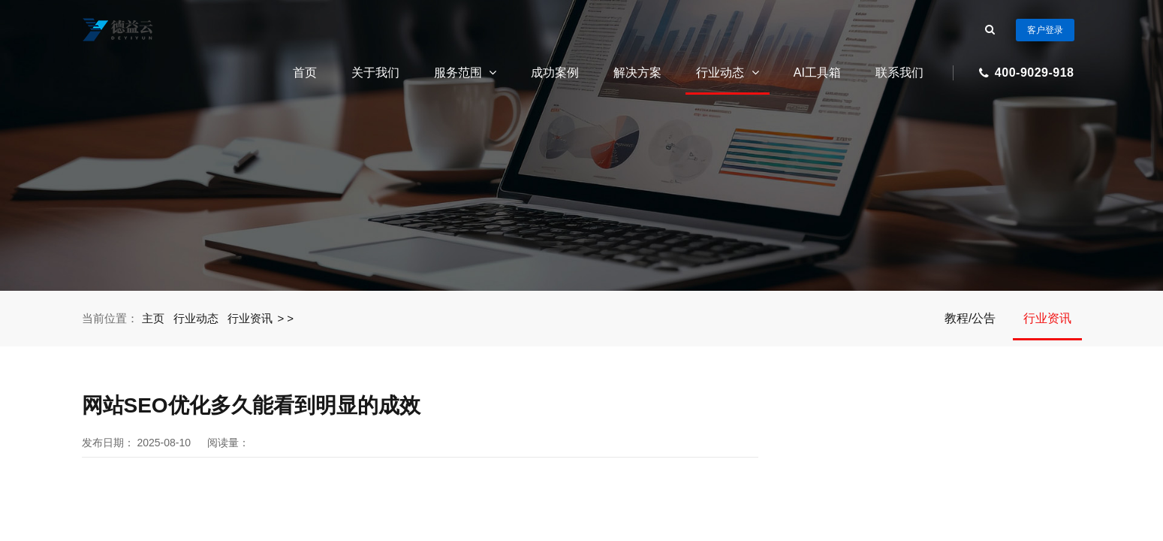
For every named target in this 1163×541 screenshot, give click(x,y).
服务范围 (465, 73)
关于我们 (375, 72)
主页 (154, 318)
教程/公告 (970, 318)
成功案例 (555, 72)
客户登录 (1045, 30)
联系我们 (899, 72)
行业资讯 (250, 318)
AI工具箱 (817, 72)
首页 (305, 72)
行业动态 (727, 73)
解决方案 (637, 72)
